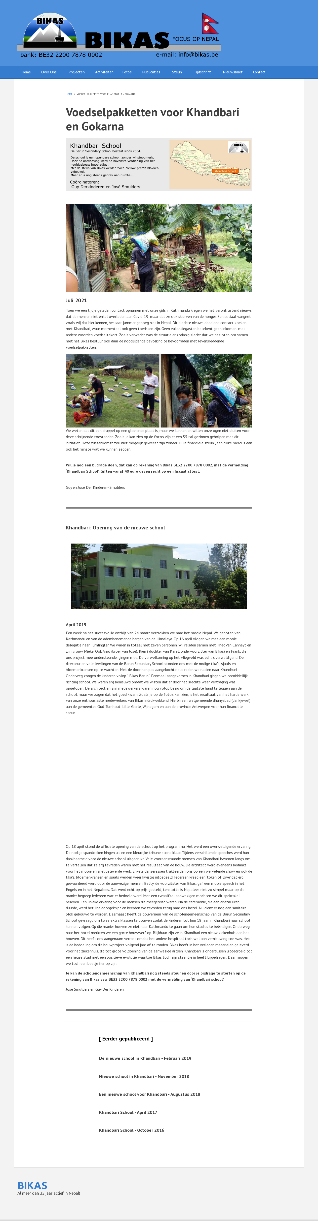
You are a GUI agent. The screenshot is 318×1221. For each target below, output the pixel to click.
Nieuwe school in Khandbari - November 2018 (144, 1076)
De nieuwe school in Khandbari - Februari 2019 (145, 1058)
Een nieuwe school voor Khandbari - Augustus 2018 (149, 1094)
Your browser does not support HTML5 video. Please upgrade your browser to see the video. (159, 773)
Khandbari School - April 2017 (128, 1112)
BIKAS (32, 1185)
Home (26, 72)
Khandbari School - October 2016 (131, 1130)
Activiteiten (104, 72)
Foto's (127, 72)
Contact (259, 72)
